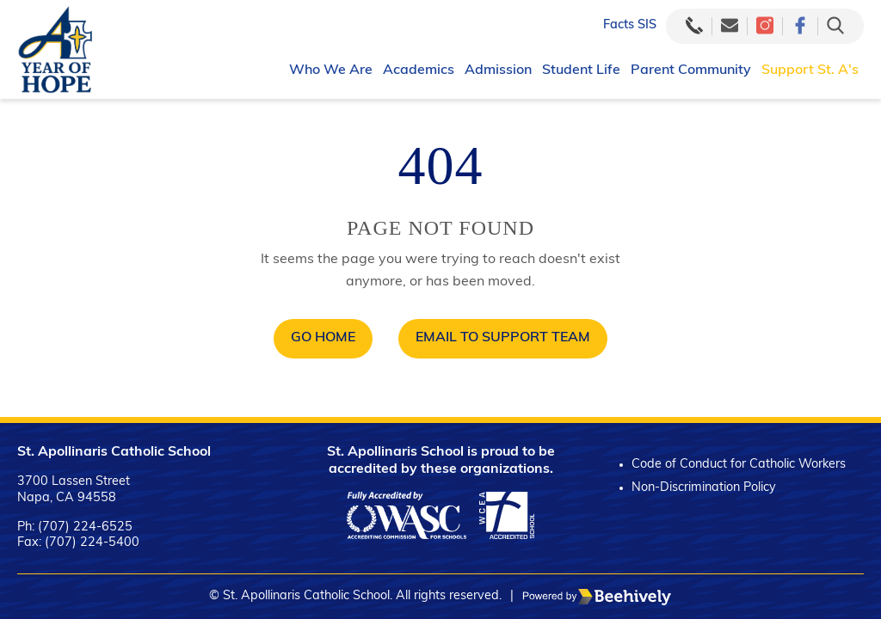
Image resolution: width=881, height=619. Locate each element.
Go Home (323, 338)
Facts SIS (629, 25)
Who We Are (331, 70)
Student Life (581, 70)
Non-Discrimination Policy (703, 487)
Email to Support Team (503, 338)
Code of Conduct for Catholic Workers (738, 464)
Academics (418, 70)
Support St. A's (810, 70)
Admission (498, 70)
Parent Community (691, 70)
